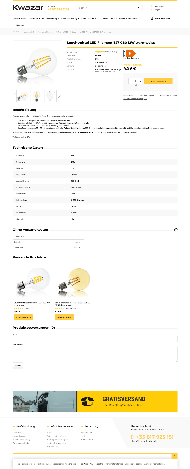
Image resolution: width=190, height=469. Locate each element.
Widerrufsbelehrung (21, 439)
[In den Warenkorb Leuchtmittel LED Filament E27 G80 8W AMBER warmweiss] (64, 317)
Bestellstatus (86, 433)
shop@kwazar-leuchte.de (144, 441)
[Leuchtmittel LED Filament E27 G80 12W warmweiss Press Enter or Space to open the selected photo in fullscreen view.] (36, 64)
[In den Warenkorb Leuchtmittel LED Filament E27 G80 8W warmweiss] (23, 317)
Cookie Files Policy (80, 464)
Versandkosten (19, 436)
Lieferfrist (17, 433)
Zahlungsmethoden (21, 443)
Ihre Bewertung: (20, 344)
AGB (49, 433)
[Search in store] (107, 8)
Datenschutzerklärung (56, 436)
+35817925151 (58, 9)
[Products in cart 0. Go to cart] (162, 18)
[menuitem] (19, 18)
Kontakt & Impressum (56, 443)
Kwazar (98, 55)
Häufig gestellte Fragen (57, 439)
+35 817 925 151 (154, 436)
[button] (14, 96)
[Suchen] (139, 8)
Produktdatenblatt (131, 58)
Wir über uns (52, 446)
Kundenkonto (87, 439)
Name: (15, 334)
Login (83, 436)
